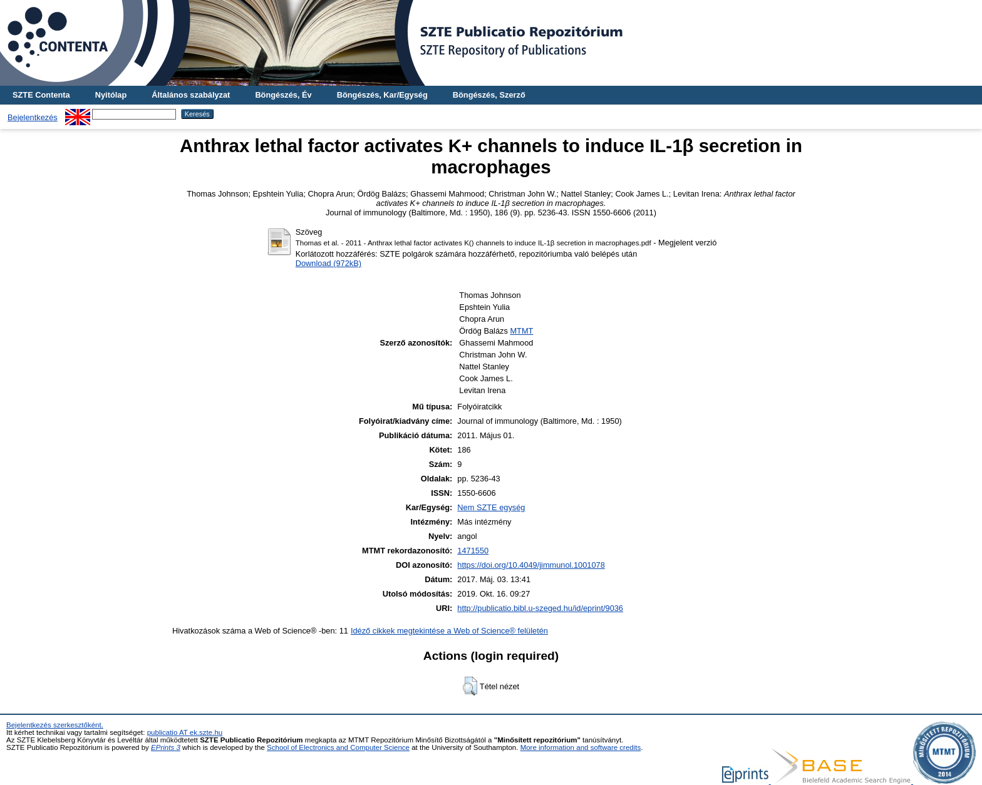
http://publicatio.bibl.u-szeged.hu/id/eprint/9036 (540, 608)
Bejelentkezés (33, 117)
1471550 (472, 550)
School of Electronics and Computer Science (338, 747)
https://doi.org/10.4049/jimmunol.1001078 (530, 565)
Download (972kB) (328, 263)
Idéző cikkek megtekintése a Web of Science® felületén (449, 630)
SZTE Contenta (41, 95)
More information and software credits (580, 747)
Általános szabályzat (191, 95)
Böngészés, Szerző (489, 95)
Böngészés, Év (283, 95)
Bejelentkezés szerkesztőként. (54, 725)
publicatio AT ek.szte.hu (185, 732)
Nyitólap (111, 95)
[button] (470, 686)
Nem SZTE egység (491, 507)
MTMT (521, 331)
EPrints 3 (165, 747)
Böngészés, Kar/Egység (382, 95)
